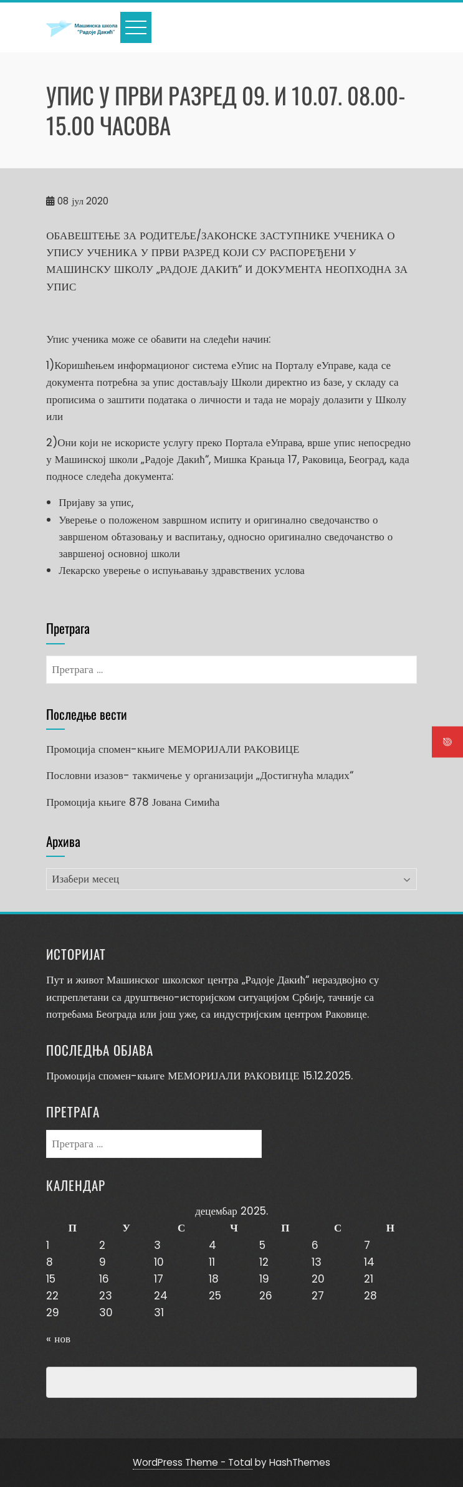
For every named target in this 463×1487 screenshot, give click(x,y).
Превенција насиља (103, 1382)
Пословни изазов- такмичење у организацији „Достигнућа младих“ (199, 775)
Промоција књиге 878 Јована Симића (132, 802)
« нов (58, 1338)
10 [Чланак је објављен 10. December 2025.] (159, 1262)
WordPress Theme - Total (192, 1462)
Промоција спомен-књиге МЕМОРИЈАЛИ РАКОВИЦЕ (172, 749)
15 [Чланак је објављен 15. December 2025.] (50, 1278)
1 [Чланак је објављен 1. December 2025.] (47, 1245)
